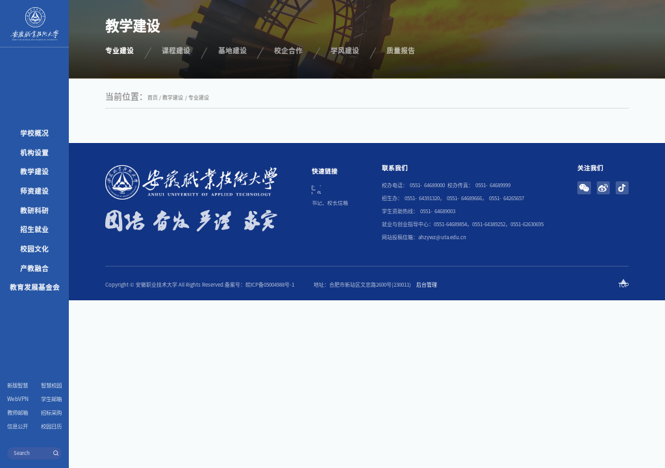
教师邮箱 (17, 412)
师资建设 (34, 191)
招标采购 (51, 412)
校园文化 (34, 249)
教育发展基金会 (35, 287)
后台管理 (426, 284)
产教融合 (34, 268)
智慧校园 (51, 385)
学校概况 (34, 133)
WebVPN (18, 399)
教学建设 (34, 171)
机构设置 (34, 153)
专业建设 (198, 97)
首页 (152, 97)
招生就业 (34, 229)
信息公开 (17, 426)
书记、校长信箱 (330, 202)
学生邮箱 (51, 399)
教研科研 (34, 210)
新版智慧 (17, 385)
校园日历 (51, 426)
